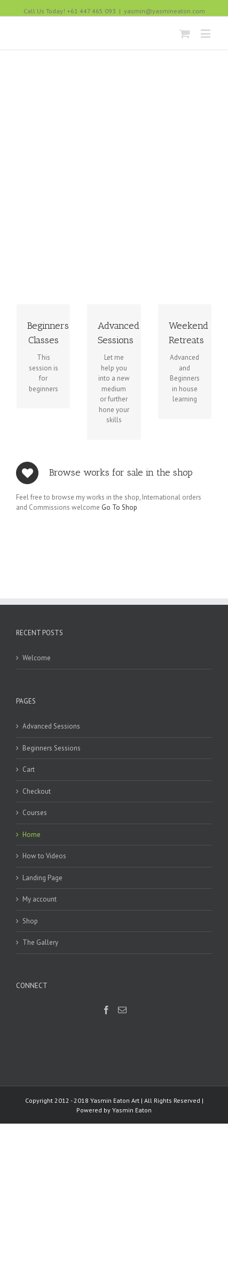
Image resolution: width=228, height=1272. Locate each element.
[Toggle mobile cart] (184, 33)
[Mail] (122, 1065)
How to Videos (44, 910)
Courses (34, 867)
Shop (30, 975)
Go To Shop (119, 562)
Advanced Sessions (51, 781)
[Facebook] (106, 1065)
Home (31, 889)
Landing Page (42, 932)
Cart (28, 824)
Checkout (36, 845)
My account (39, 954)
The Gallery (40, 997)
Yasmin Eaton (132, 1165)
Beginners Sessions (51, 802)
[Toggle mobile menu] (206, 33)
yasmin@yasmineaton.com (164, 11)
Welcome (36, 712)
